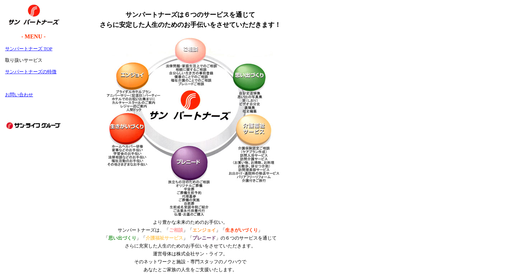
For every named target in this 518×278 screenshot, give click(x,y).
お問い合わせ (19, 94)
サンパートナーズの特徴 (30, 71)
